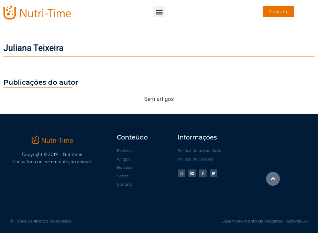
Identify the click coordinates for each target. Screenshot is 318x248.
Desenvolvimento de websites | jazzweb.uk (264, 221)
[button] (159, 11)
